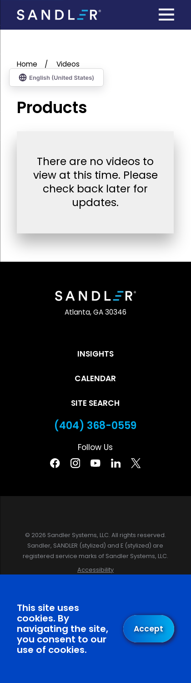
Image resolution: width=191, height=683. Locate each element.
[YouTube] (95, 463)
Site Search (95, 403)
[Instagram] (75, 463)
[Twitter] (136, 463)
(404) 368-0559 (95, 426)
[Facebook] (55, 463)
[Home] (59, 15)
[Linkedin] (116, 463)
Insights (95, 353)
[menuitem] (95, 569)
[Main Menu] (166, 14)
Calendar (95, 378)
